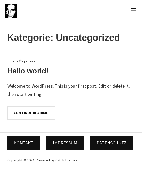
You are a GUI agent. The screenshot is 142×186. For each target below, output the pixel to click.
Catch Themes (66, 160)
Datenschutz (111, 143)
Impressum (65, 143)
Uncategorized (24, 60)
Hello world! (28, 71)
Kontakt (24, 143)
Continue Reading (31, 112)
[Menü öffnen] (133, 9)
